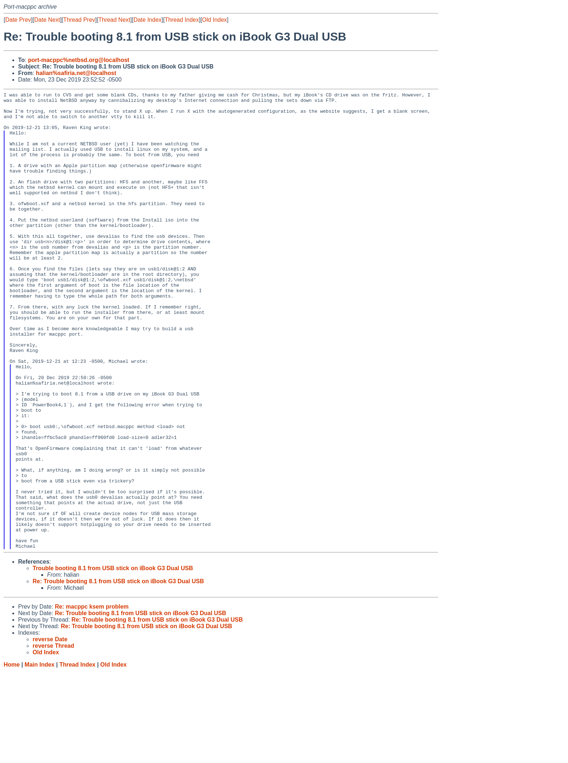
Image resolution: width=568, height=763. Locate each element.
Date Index (147, 20)
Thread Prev (79, 20)
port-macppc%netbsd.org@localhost (78, 60)
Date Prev (18, 20)
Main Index (40, 756)
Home (12, 756)
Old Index (214, 20)
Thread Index (182, 20)
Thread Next (114, 20)
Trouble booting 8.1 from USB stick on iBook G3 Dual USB (113, 659)
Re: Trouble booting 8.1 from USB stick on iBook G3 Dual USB (118, 672)
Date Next (47, 20)
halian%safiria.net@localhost (76, 73)
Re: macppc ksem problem (92, 698)
